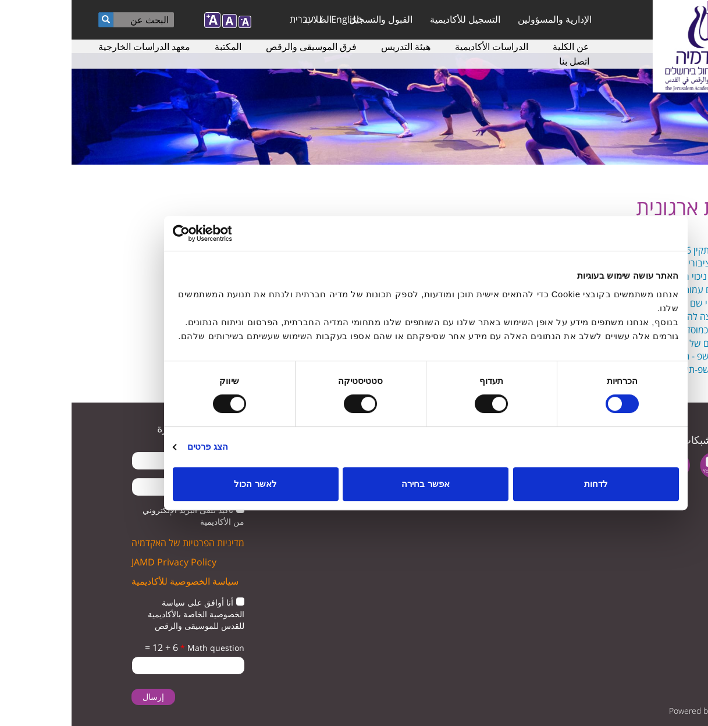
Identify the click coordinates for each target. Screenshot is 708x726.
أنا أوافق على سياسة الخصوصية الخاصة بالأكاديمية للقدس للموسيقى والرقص (124, 614)
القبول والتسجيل (309, 19)
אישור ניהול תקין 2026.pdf (632, 250)
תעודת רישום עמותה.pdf (636, 289)
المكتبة (156, 46)
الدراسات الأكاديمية (420, 46)
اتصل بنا (503, 61)
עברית (230, 19)
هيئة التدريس (334, 46)
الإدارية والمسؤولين (483, 19)
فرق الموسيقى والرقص (239, 46)
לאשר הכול (183, 484)
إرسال (81, 696)
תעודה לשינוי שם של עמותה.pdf (621, 303)
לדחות (524, 484)
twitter (677, 465)
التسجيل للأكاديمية (393, 19)
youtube (641, 465)
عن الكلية (499, 46)
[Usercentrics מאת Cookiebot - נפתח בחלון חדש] (152, 233)
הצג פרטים (136, 446)
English (275, 19)
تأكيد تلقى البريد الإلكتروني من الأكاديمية (122, 515)
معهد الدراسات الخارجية (73, 46)
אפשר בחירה (354, 484)
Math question (141, 647)
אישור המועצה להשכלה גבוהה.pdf (617, 316)
